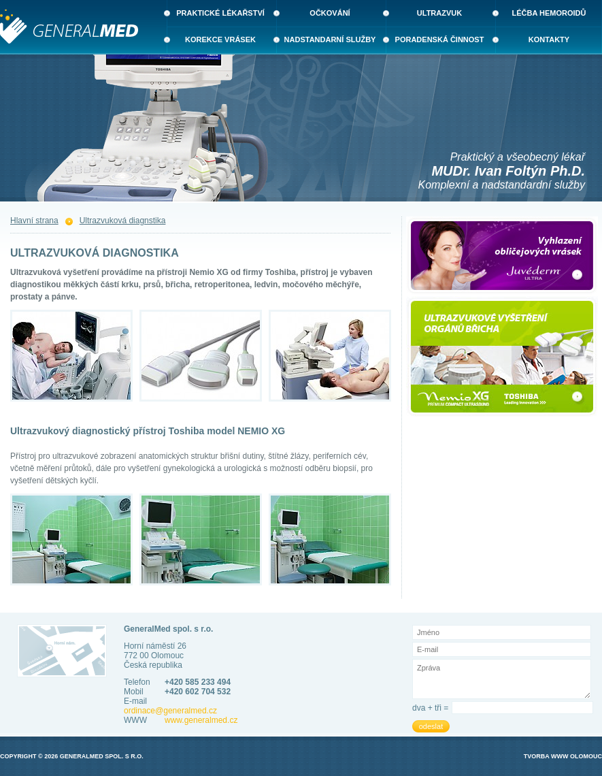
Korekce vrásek (220, 39)
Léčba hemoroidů (549, 13)
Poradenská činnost (439, 39)
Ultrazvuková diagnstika (123, 220)
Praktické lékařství (220, 13)
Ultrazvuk (439, 13)
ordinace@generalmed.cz (170, 710)
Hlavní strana (34, 220)
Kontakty (549, 39)
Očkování (330, 13)
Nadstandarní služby (330, 39)
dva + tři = (430, 708)
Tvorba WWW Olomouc (563, 756)
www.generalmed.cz (201, 720)
